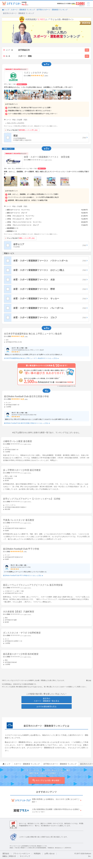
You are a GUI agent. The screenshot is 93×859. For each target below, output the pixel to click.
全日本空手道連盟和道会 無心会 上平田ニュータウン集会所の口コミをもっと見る (31, 358)
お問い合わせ (49, 853)
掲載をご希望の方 (9, 856)
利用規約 (37, 853)
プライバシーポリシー (21, 853)
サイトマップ (25, 856)
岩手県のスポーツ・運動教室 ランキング (52, 9)
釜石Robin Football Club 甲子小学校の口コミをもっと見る (23, 575)
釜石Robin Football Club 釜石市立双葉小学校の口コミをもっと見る (27, 423)
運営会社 (5, 853)
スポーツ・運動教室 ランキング (23, 9)
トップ (5, 9)
